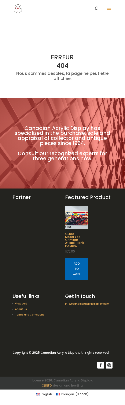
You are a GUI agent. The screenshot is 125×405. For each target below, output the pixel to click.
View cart (21, 303)
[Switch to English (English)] (44, 394)
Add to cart (77, 268)
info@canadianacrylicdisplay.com (87, 304)
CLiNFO (47, 385)
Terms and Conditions (29, 314)
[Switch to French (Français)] (72, 394)
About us (21, 309)
